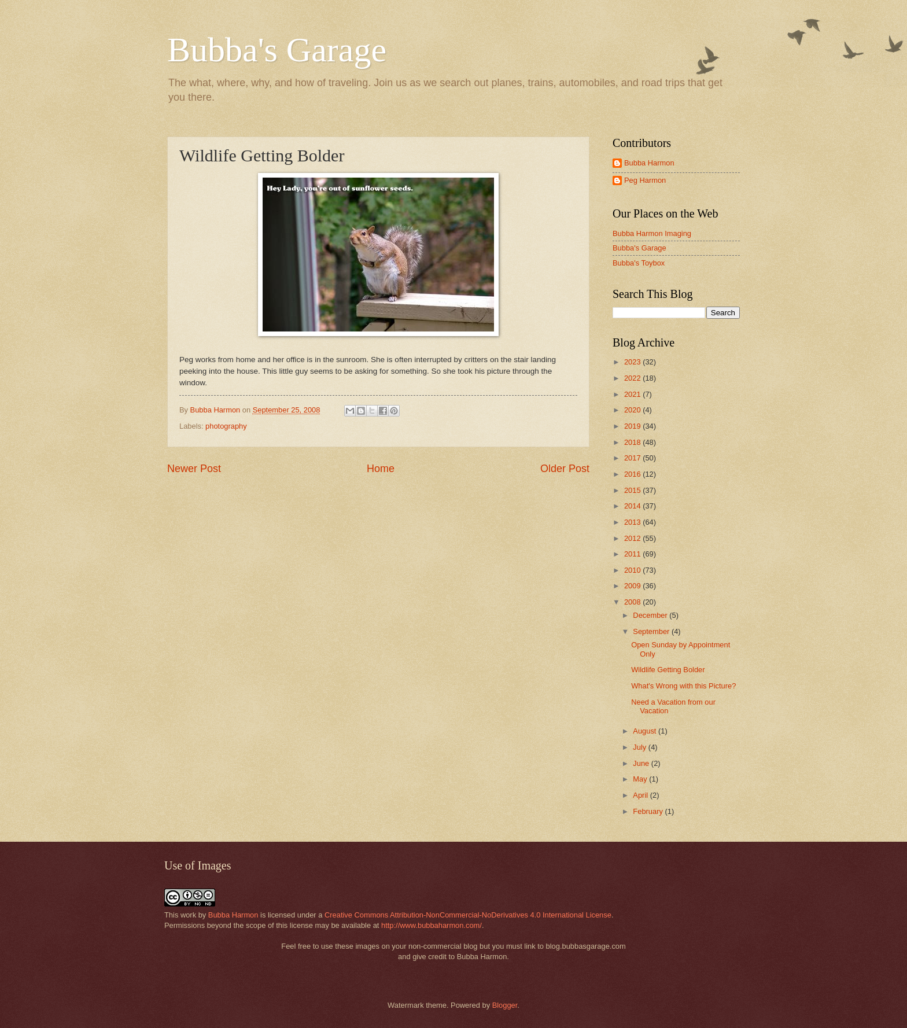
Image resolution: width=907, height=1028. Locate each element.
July (640, 747)
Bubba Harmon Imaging (652, 233)
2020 (633, 410)
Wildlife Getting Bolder (668, 669)
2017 (633, 458)
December (651, 615)
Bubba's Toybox (639, 263)
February (649, 811)
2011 (633, 554)
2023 (633, 362)
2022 (633, 378)
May (641, 779)
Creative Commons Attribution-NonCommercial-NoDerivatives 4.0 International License (468, 915)
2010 (633, 570)
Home (380, 468)
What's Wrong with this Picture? (683, 685)
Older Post (564, 468)
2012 (633, 538)
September (652, 631)
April (641, 795)
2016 (633, 474)
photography (226, 426)
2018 (633, 442)
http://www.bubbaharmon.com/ (431, 925)
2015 (633, 490)
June (642, 763)
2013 (633, 522)
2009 (633, 585)
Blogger (505, 1005)
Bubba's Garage (276, 50)
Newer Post (194, 468)
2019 (633, 426)
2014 (633, 506)
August (645, 731)
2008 (633, 602)
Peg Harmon (645, 180)
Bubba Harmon (649, 163)
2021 (633, 394)
